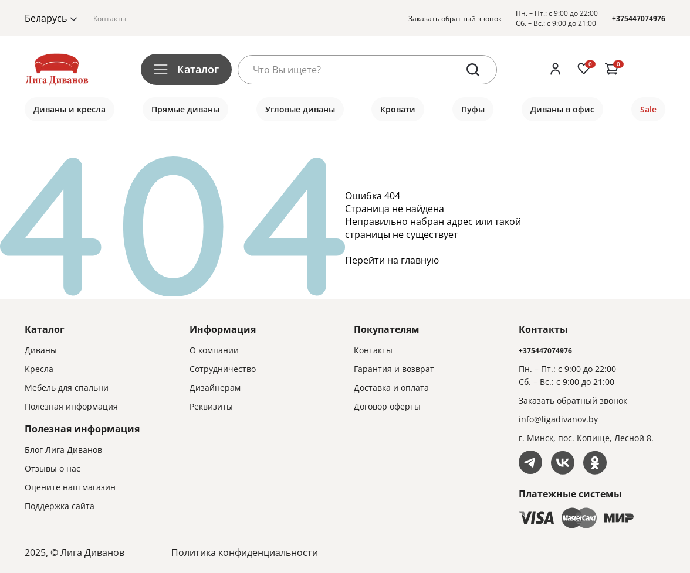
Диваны (41, 350)
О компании (214, 350)
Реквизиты (211, 406)
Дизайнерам (215, 387)
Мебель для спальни (67, 387)
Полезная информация (71, 406)
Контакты (109, 18)
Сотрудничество (223, 368)
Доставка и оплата (391, 387)
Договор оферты (387, 406)
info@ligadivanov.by (558, 419)
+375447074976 (638, 18)
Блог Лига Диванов (63, 449)
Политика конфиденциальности (244, 552)
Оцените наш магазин (70, 487)
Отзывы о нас (52, 468)
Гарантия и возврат (394, 368)
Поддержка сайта (59, 505)
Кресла (39, 368)
